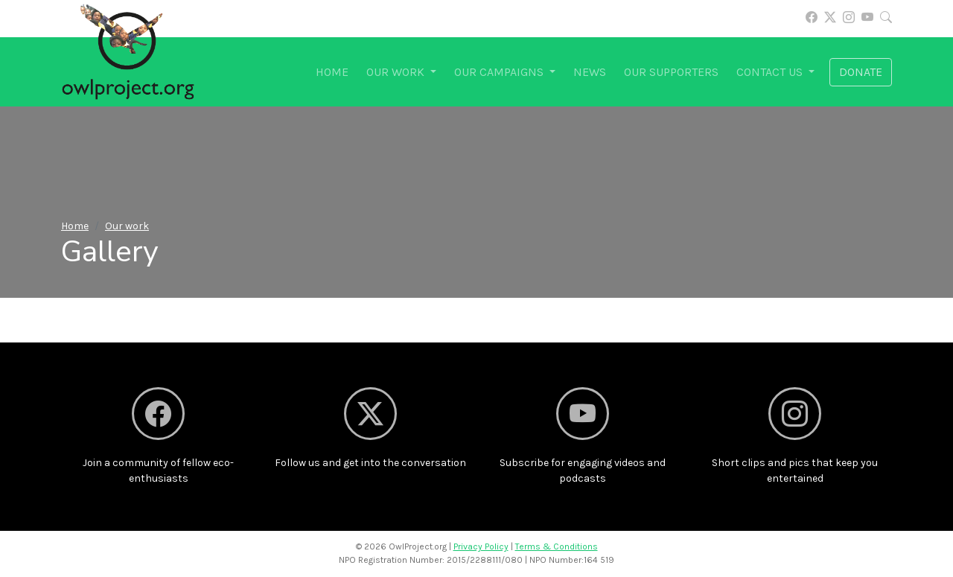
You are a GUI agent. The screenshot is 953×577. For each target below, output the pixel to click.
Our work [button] (396, 72)
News (589, 72)
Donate (860, 72)
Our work (127, 226)
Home (332, 72)
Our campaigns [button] (500, 72)
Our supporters (671, 72)
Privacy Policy (481, 546)
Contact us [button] (771, 72)
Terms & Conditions (556, 546)
